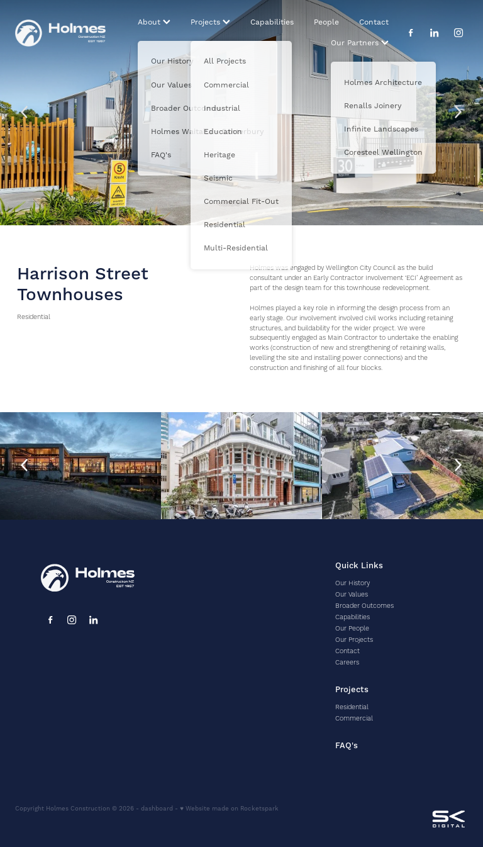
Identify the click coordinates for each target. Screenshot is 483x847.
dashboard (157, 808)
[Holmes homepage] (60, 33)
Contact (374, 22)
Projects (210, 22)
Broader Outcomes (364, 606)
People (326, 22)
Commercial (354, 718)
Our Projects (354, 640)
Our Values (351, 594)
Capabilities (272, 22)
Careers (347, 662)
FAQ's (346, 746)
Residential (33, 317)
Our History (352, 583)
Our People (352, 628)
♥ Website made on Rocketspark (229, 808)
